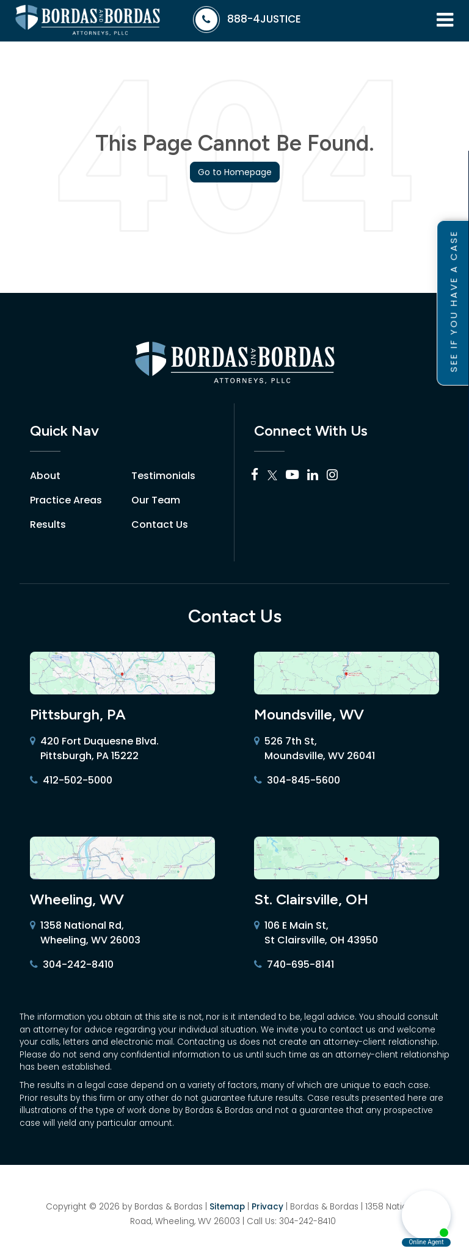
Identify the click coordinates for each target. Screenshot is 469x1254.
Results (48, 524)
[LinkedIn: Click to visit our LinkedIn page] (312, 476)
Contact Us (159, 524)
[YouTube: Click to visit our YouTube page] (292, 476)
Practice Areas (66, 500)
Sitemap (227, 1207)
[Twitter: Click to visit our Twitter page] (272, 476)
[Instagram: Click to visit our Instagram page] (332, 476)
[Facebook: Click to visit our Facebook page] (255, 476)
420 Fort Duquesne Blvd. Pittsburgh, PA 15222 (94, 748)
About (45, 476)
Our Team (155, 500)
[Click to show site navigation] (445, 20)
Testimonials (163, 476)
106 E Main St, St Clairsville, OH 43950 (316, 933)
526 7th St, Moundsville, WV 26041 (314, 748)
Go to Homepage (235, 172)
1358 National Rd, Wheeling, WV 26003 (85, 933)
